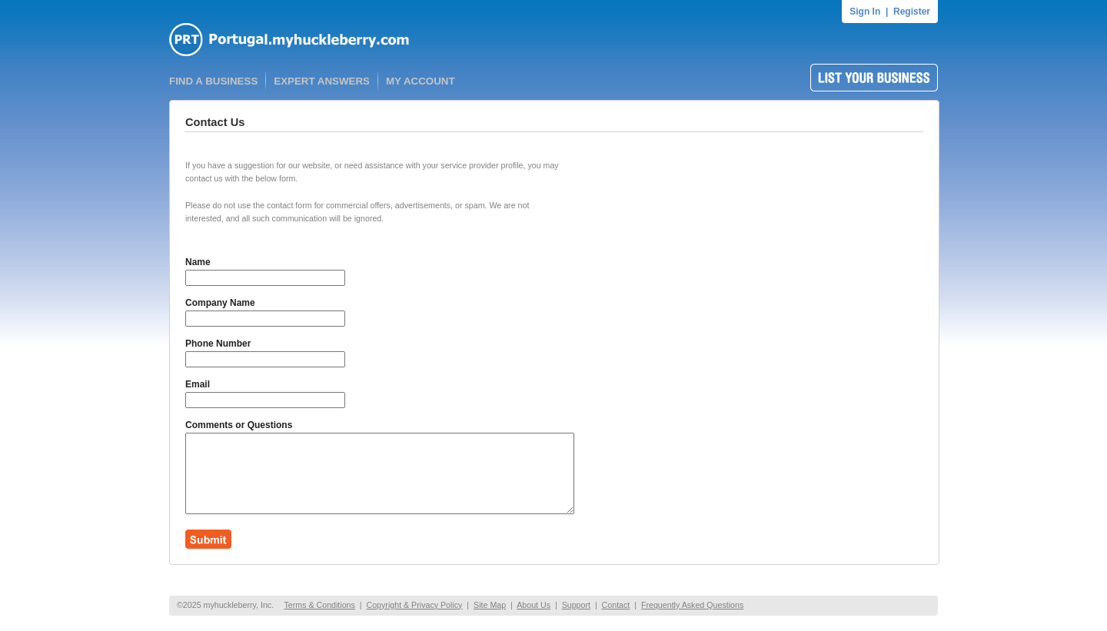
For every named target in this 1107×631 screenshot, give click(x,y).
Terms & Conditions (319, 604)
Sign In (864, 11)
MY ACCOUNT (420, 81)
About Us (533, 604)
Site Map (490, 604)
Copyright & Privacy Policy (414, 604)
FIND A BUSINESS (213, 81)
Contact (616, 604)
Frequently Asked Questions (692, 604)
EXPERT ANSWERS (322, 81)
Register (911, 11)
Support (576, 604)
